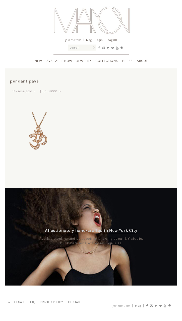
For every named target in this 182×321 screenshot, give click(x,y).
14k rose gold (22, 91)
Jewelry (84, 61)
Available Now (59, 61)
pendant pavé (24, 81)
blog (138, 305)
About (142, 61)
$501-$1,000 (48, 91)
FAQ (32, 302)
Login (99, 40)
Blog (89, 40)
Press (127, 61)
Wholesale (16, 302)
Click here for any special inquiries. (91, 243)
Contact (75, 302)
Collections (106, 61)
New (38, 61)
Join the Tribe (73, 40)
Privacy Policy (51, 302)
